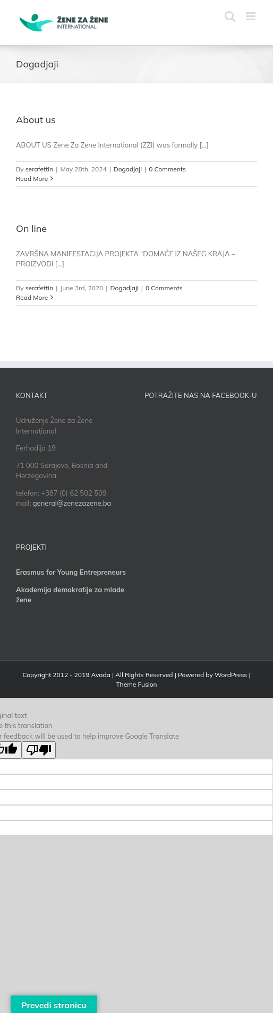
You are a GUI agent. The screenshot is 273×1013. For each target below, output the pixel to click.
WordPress (231, 675)
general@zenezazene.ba (72, 503)
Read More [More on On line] (32, 297)
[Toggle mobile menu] (251, 16)
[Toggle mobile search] (230, 16)
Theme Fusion (136, 684)
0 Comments (167, 169)
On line (31, 228)
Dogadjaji (128, 169)
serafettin (39, 169)
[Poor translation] (39, 750)
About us (36, 120)
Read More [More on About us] (32, 179)
